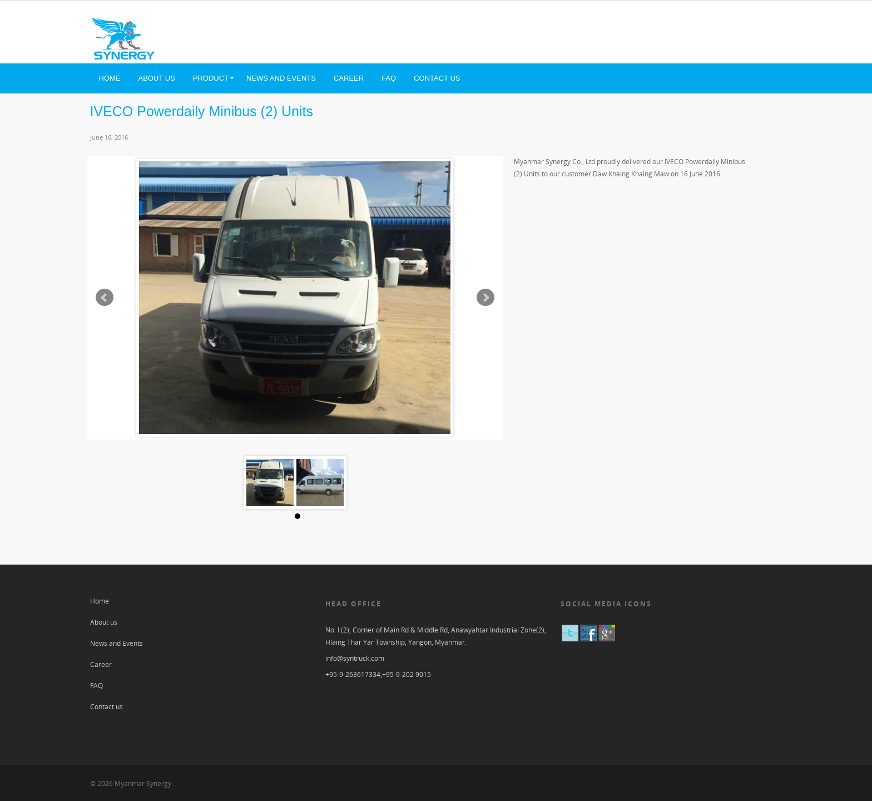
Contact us (437, 78)
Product (211, 78)
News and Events (281, 78)
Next (485, 297)
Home (110, 78)
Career (349, 78)
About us (156, 78)
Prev (104, 297)
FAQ (389, 78)
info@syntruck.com (354, 658)
